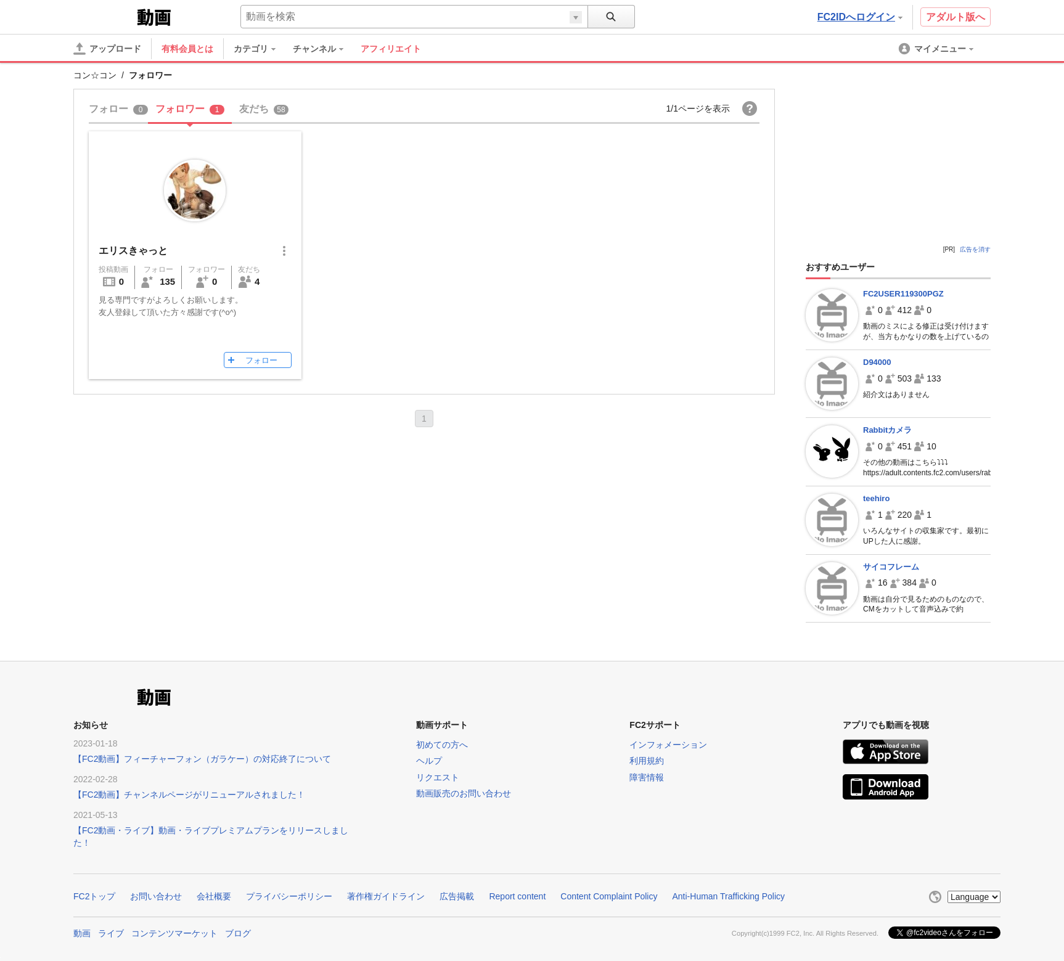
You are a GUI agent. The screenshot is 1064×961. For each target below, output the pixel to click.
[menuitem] (261, 48)
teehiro (876, 498)
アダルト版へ (955, 17)
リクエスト (437, 777)
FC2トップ (94, 896)
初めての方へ (442, 745)
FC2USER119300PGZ (903, 293)
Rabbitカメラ (887, 430)
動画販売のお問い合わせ (463, 793)
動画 (82, 933)
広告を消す (975, 249)
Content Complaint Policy (608, 896)
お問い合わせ (156, 896)
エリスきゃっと (133, 250)
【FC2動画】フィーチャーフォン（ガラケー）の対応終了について (202, 759)
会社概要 (214, 896)
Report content (517, 896)
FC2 (103, 16)
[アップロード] (107, 48)
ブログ (238, 933)
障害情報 (646, 777)
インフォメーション (668, 745)
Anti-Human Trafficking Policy (728, 896)
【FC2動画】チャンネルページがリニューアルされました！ (189, 794)
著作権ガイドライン (386, 896)
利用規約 (646, 761)
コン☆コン (95, 75)
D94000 (877, 362)
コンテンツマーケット (174, 933)
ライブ (111, 933)
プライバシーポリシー (289, 896)
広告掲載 (457, 896)
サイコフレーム (891, 566)
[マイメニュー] (937, 48)
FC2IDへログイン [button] (859, 17)
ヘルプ (429, 761)
